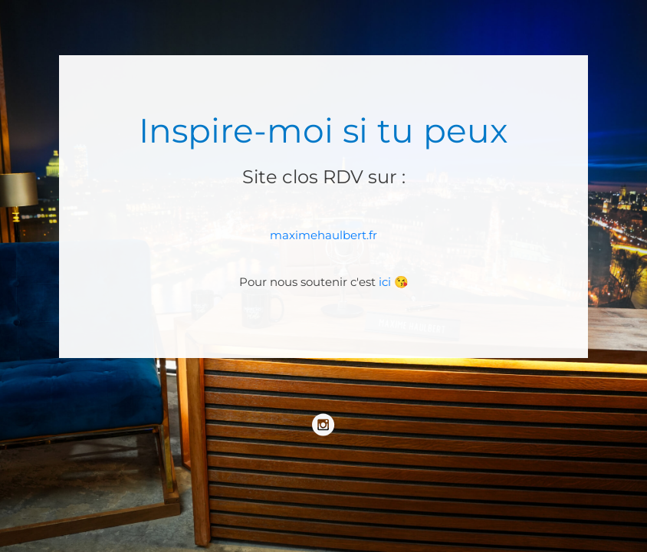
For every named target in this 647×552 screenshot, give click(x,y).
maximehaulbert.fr (323, 235)
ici (385, 281)
